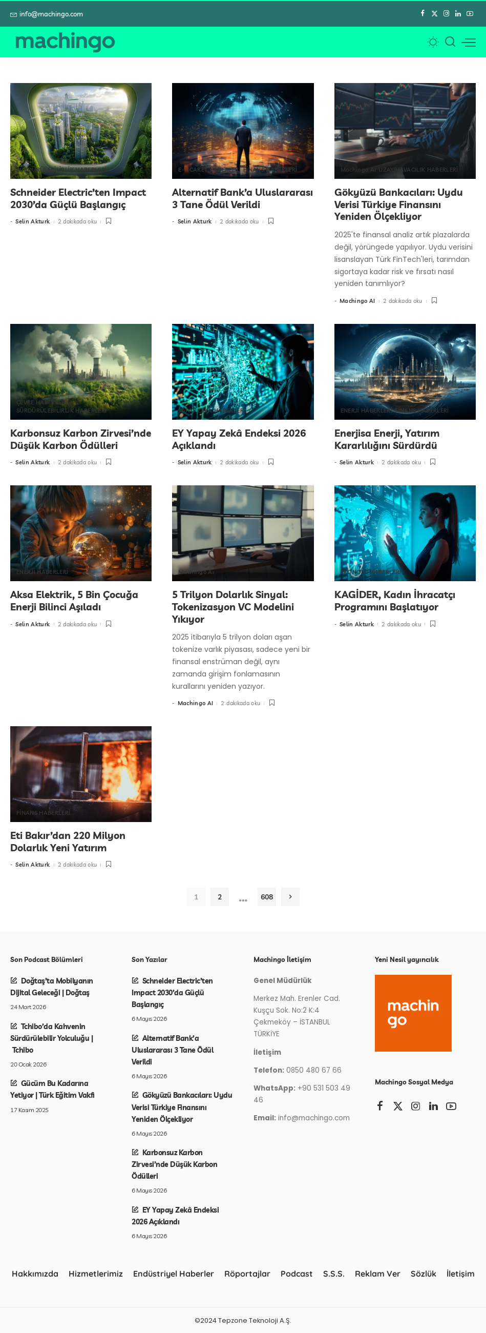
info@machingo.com (46, 14)
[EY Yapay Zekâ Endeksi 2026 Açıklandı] (242, 372)
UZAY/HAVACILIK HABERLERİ (418, 170)
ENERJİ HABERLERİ (367, 410)
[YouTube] (470, 14)
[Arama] (450, 42)
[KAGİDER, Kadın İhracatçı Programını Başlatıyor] (405, 533)
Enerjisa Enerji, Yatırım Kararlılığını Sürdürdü (386, 438)
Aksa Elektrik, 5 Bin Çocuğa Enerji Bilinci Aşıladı (74, 600)
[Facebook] (423, 14)
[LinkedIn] (458, 14)
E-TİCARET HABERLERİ (209, 170)
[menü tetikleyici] (468, 42)
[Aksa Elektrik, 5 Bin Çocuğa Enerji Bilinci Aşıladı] (81, 533)
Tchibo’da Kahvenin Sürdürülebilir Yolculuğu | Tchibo (51, 1037)
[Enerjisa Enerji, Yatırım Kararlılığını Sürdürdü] (405, 372)
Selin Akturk (32, 221)
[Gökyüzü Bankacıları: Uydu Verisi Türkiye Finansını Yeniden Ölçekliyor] (405, 131)
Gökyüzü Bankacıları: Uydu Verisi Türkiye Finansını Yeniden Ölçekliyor (398, 204)
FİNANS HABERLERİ (270, 170)
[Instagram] (446, 14)
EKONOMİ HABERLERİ (371, 572)
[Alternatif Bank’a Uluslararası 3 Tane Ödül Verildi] (242, 131)
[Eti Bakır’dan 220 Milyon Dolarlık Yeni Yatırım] (81, 774)
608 (267, 896)
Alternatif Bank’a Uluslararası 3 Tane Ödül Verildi (242, 198)
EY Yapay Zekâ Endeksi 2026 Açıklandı (239, 438)
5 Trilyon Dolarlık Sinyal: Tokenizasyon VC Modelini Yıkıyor (233, 606)
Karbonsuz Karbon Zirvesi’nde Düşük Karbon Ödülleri (80, 438)
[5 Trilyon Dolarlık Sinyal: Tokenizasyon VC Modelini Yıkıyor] (242, 533)
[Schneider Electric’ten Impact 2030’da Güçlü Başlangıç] (81, 131)
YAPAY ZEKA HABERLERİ (211, 410)
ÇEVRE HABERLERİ (41, 402)
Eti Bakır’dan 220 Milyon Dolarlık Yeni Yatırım (67, 841)
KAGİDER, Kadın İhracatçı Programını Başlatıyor (394, 600)
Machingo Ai (358, 170)
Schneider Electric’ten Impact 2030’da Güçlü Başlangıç (78, 198)
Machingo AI (357, 300)
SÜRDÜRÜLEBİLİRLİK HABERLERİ (61, 170)
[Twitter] (434, 14)
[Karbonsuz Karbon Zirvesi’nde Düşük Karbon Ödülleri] (81, 372)
